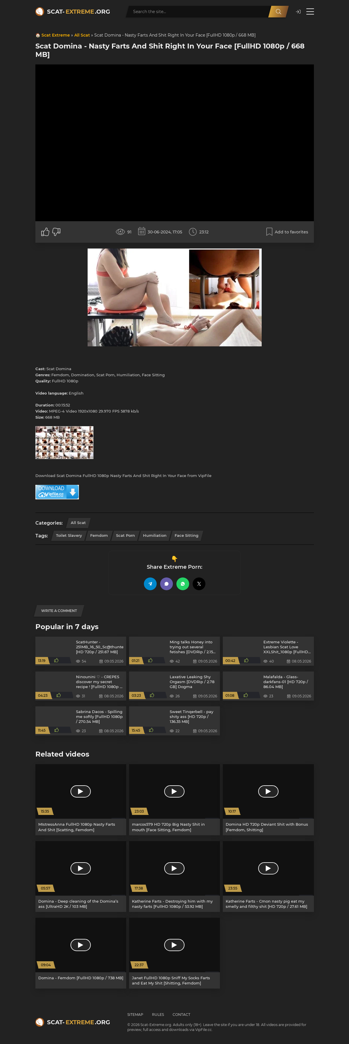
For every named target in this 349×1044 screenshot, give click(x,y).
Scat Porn (125, 535)
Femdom (99, 535)
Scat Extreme (55, 35)
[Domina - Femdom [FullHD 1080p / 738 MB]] (80, 953)
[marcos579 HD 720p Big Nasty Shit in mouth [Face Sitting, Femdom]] (174, 799)
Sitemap (135, 1014)
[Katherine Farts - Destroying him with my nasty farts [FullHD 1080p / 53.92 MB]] (174, 876)
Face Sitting (186, 535)
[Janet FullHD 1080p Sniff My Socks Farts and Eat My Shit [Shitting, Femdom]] (174, 953)
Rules (158, 1014)
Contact (181, 1014)
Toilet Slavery (69, 535)
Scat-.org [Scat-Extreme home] (78, 11)
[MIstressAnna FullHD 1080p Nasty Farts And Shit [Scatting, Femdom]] (80, 799)
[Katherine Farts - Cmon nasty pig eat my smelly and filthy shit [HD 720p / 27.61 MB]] (268, 876)
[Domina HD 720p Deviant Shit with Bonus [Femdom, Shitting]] (268, 799)
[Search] (278, 11)
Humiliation (155, 535)
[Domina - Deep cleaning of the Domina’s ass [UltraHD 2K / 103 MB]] (80, 876)
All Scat (82, 35)
